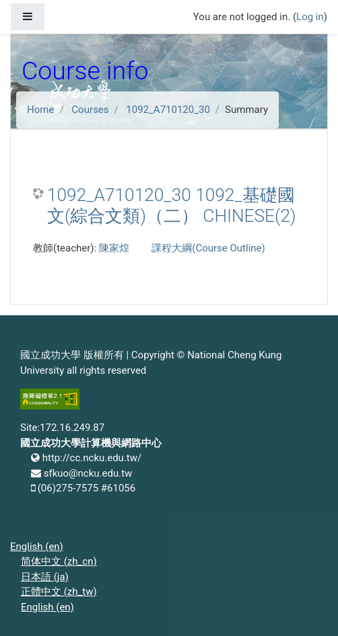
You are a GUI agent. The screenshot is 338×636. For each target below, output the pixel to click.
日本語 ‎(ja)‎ (45, 577)
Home (40, 110)
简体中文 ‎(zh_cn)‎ (59, 561)
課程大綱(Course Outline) (208, 248)
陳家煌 (114, 248)
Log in (310, 17)
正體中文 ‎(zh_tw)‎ (59, 592)
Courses (89, 110)
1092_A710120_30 (167, 110)
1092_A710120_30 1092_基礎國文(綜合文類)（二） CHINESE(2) (171, 206)
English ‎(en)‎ (36, 547)
